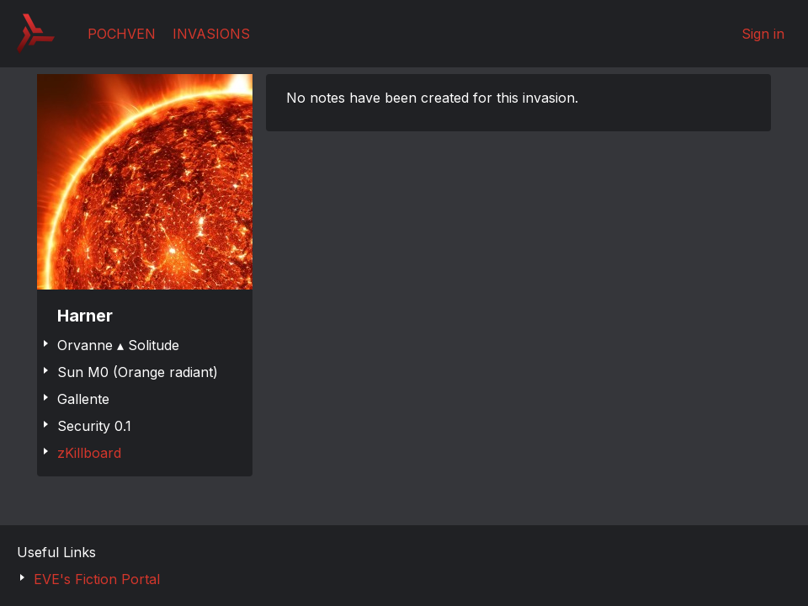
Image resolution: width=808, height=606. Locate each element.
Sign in (763, 33)
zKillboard (89, 452)
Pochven (122, 33)
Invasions (211, 33)
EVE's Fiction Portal (97, 579)
